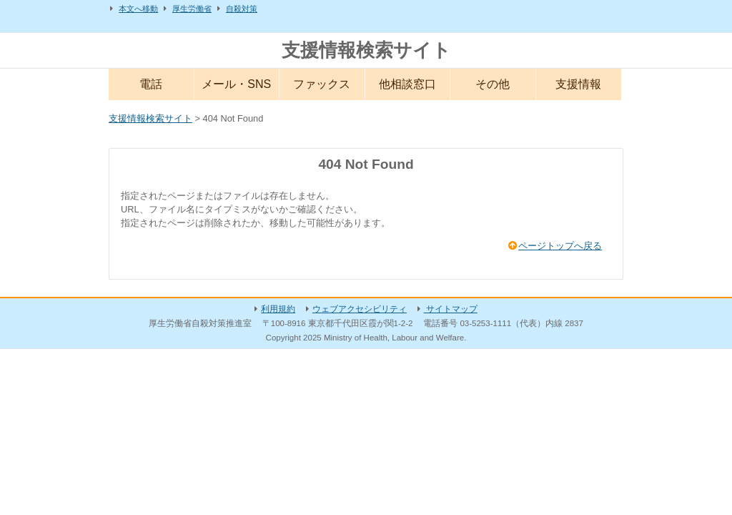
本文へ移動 (138, 8)
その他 (492, 84)
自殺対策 (241, 8)
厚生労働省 (192, 8)
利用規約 (278, 309)
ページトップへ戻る (560, 245)
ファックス (321, 84)
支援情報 (578, 84)
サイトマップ (451, 309)
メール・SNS (236, 84)
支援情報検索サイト (366, 50)
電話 (150, 84)
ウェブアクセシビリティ (359, 309)
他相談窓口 (407, 84)
